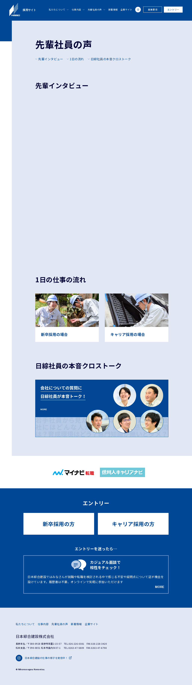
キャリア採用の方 (133, 524)
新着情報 (113, 9)
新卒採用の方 (59, 524)
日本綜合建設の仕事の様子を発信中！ (44, 658)
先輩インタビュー (50, 59)
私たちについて (57, 9)
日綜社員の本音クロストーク (111, 59)
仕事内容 (76, 9)
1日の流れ (77, 59)
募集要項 (152, 9)
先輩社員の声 (95, 9)
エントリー (173, 9)
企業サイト (126, 9)
